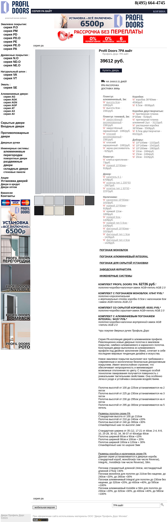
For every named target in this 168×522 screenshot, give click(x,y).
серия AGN (10, 102)
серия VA (10, 74)
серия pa (38, 45)
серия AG (9, 96)
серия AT (9, 108)
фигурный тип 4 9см (118, 240)
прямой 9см (113, 217)
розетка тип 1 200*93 (118, 182)
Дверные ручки (10, 142)
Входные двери (12, 126)
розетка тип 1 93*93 (117, 188)
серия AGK (10, 99)
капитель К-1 (113, 176)
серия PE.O (11, 45)
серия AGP (10, 105)
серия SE (10, 87)
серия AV (9, 113)
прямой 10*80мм (116, 165)
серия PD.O (11, 38)
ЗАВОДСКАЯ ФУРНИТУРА (115, 269)
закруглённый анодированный (112, 121)
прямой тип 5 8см (116, 222)
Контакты (8, 196)
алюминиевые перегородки (14, 153)
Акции (4, 177)
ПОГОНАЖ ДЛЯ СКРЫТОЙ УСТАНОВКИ (124, 263)
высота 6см (113, 102)
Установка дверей (14, 181)
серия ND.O (12, 62)
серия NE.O (11, 65)
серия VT (10, 78)
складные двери (15, 168)
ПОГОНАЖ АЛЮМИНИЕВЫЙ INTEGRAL (124, 256)
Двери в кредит (10, 184)
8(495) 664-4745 (150, 2)
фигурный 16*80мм (117, 228)
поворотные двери (15, 158)
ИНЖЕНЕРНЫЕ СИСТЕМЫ (116, 275)
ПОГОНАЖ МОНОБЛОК (114, 250)
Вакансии (7, 192)
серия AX (9, 111)
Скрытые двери (12, 122)
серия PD (10, 34)
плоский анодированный (112, 135)
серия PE (10, 41)
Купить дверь (110, 70)
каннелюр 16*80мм (117, 199)
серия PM (10, 31)
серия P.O (10, 27)
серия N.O (10, 58)
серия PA (10, 49)
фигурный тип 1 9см (118, 234)
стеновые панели (14, 172)
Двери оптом (9, 187)
